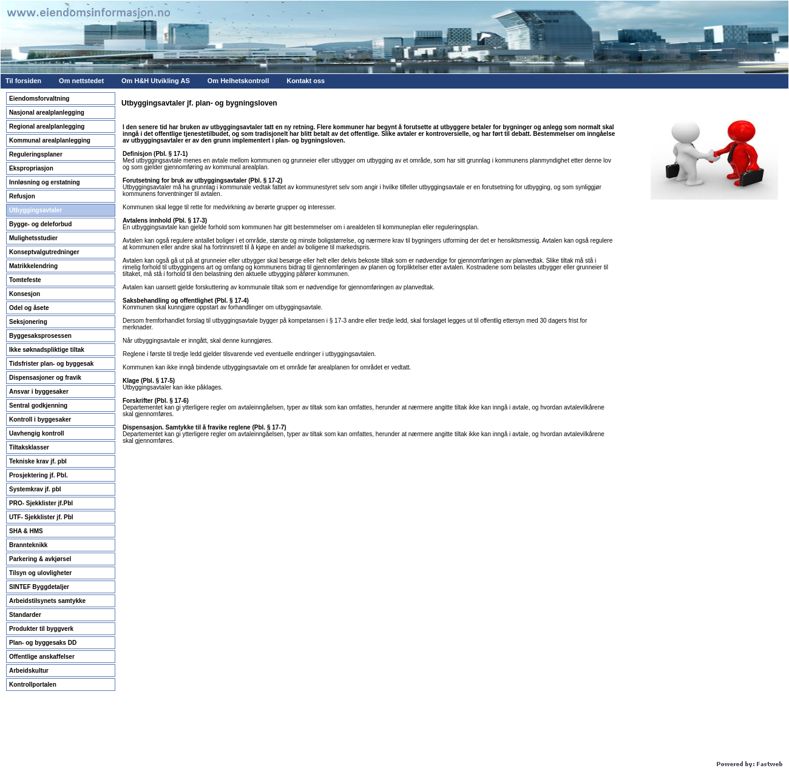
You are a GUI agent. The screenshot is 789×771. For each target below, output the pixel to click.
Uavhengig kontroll (36, 433)
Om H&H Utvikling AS (155, 80)
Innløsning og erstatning (44, 182)
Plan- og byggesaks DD (42, 642)
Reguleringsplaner (36, 154)
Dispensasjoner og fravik (45, 377)
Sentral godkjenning (38, 405)
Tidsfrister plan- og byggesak (51, 363)
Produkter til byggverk (41, 628)
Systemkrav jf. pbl (35, 489)
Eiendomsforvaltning (39, 98)
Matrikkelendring (33, 266)
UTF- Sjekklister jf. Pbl (41, 517)
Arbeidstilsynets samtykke (47, 601)
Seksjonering (28, 321)
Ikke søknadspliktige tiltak (46, 349)
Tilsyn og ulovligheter (40, 573)
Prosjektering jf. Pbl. (38, 475)
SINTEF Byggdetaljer (39, 587)
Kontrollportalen (32, 684)
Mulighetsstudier (33, 238)
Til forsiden (23, 80)
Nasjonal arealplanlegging (46, 112)
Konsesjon (24, 294)
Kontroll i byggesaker (40, 419)
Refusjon (22, 196)
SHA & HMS (26, 531)
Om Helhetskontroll (238, 80)
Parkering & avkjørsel (40, 559)
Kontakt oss (305, 80)
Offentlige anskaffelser (42, 656)
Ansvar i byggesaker (39, 391)
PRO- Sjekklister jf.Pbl (41, 503)
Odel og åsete (29, 308)
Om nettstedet (81, 80)
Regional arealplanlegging (46, 126)
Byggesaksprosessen (40, 335)
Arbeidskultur (29, 670)
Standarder (25, 614)
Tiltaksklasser (29, 447)
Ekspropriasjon (31, 168)
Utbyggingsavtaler (35, 210)
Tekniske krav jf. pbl (38, 461)
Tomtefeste (25, 280)
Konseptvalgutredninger (44, 252)
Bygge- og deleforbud (40, 224)
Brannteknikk (28, 545)
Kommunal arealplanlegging (49, 140)
